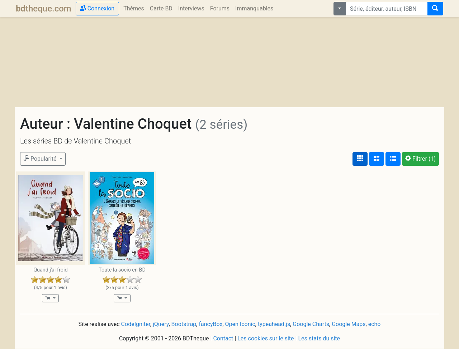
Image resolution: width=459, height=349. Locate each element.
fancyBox (210, 324)
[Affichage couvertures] (360, 159)
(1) (420, 158)
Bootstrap (184, 324)
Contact (223, 338)
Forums (220, 8)
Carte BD (161, 8)
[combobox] (386, 8)
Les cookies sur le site (265, 338)
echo (374, 324)
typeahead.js (274, 324)
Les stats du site (319, 338)
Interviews (191, 8)
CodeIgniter (135, 324)
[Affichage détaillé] (376, 159)
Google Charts (311, 324)
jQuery (161, 324)
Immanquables (254, 8)
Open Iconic (240, 324)
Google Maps (348, 324)
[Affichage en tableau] (393, 159)
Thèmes (133, 8)
